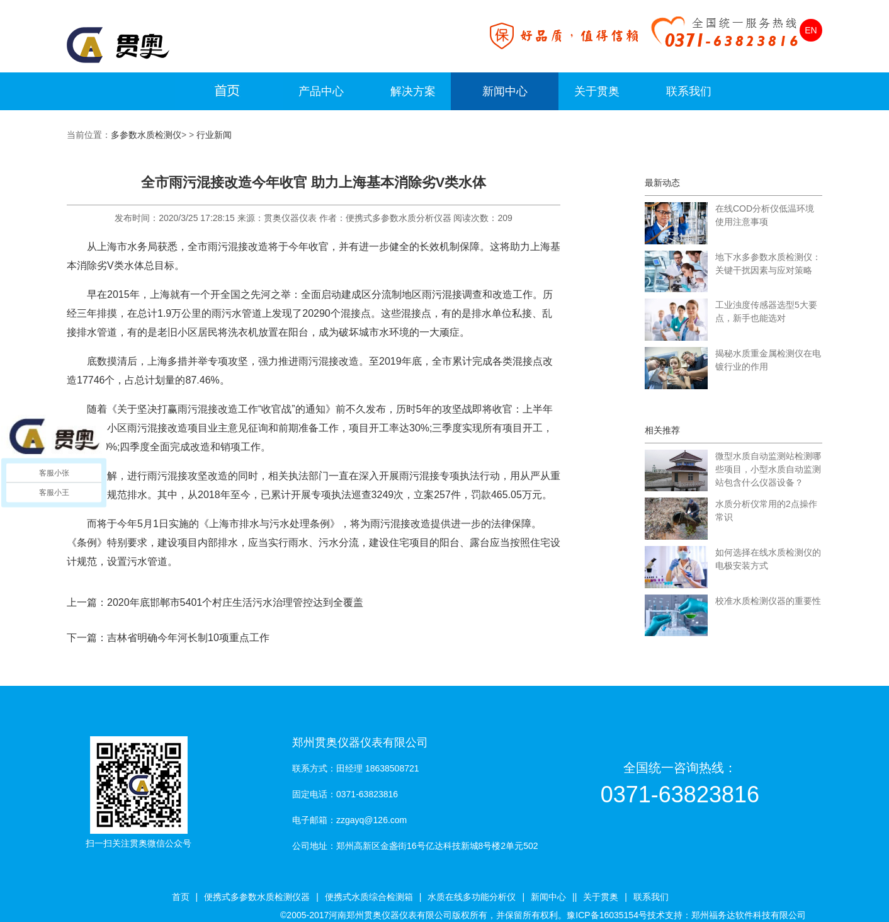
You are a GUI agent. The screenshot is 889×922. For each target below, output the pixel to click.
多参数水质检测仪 (146, 135)
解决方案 (413, 91)
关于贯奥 (597, 91)
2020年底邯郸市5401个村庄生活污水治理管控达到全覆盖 (235, 602)
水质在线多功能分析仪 (472, 897)
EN (811, 30)
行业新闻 (214, 135)
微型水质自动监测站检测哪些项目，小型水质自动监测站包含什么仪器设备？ (768, 469)
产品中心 (321, 91)
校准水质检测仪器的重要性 (768, 601)
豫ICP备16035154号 (607, 915)
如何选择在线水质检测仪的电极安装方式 (768, 559)
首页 (181, 897)
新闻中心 (505, 91)
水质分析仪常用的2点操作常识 (766, 510)
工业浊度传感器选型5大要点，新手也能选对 (766, 311)
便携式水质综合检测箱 (369, 897)
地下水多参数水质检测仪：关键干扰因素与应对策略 (768, 263)
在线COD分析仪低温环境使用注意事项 (764, 215)
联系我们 (688, 91)
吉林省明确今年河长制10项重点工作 (188, 637)
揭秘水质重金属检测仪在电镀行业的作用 (768, 360)
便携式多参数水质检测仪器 (257, 897)
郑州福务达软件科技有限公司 (748, 915)
